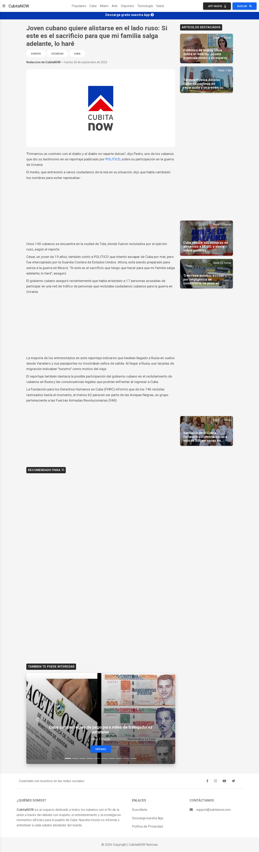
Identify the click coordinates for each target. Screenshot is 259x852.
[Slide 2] (75, 758)
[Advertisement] (100, 211)
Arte (115, 6)
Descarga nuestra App (147, 818)
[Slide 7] (112, 758)
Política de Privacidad (147, 826)
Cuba (93, 6)
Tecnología (145, 6)
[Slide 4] (90, 758)
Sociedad (57, 53)
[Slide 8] (119, 758)
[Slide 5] (97, 758)
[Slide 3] (83, 758)
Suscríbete (139, 810)
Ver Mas (100, 749)
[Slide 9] (126, 758)
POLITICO (112, 159)
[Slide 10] (134, 758)
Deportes (127, 6)
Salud (160, 6)
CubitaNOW (18, 6)
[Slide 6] (104, 758)
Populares (79, 6)
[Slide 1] (68, 758)
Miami (104, 6)
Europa (36, 53)
